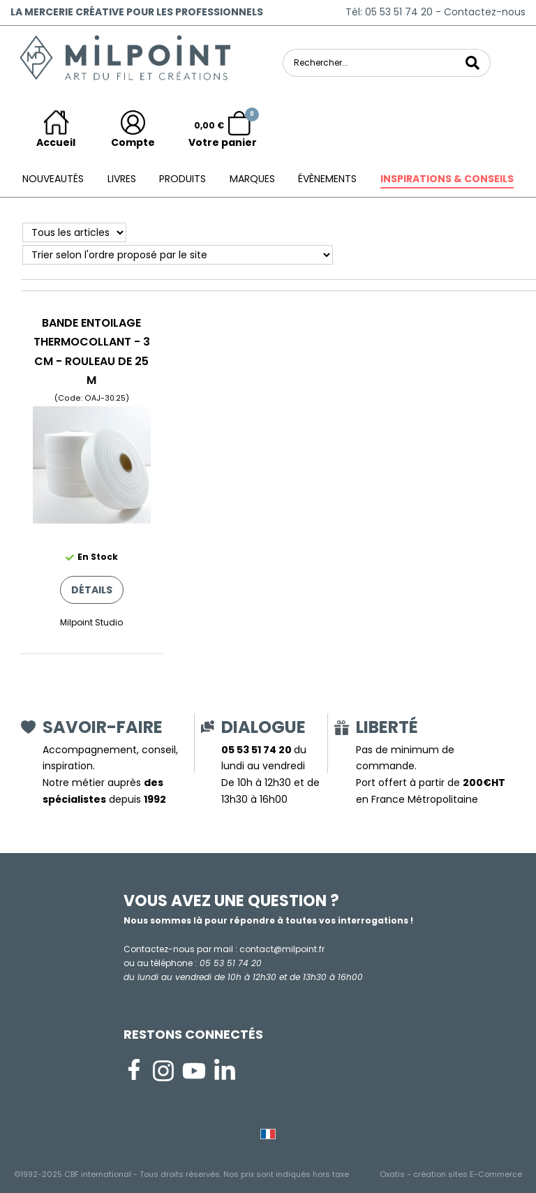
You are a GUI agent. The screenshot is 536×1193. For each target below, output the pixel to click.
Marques (252, 179)
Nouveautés (53, 179)
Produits (182, 179)
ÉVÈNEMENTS (327, 179)
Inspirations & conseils (447, 179)
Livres (121, 179)
